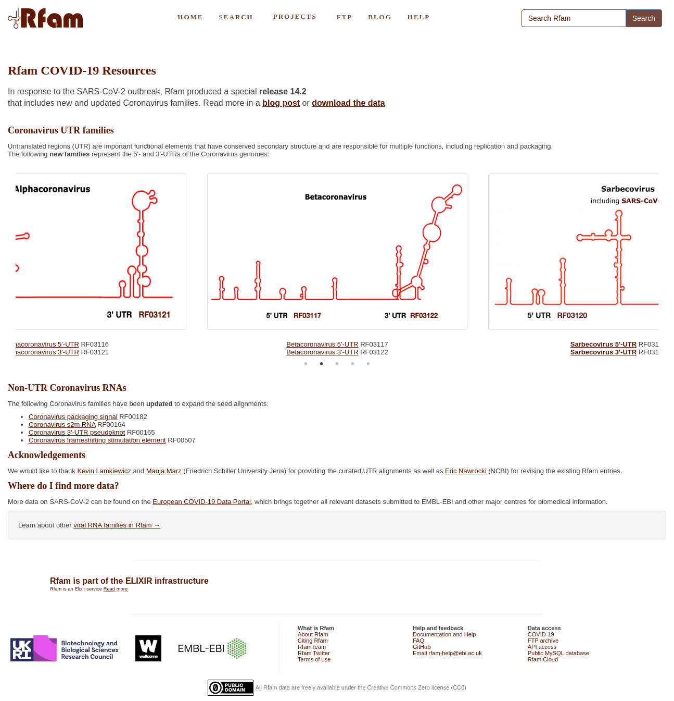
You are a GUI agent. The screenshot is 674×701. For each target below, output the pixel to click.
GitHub (421, 647)
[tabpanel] (337, 262)
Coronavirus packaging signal (73, 417)
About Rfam (313, 634)
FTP (345, 17)
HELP (419, 17)
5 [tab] (368, 364)
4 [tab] (353, 364)
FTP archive (543, 640)
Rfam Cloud (543, 659)
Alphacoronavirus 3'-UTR (41, 352)
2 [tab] (321, 364)
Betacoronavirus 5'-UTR (322, 344)
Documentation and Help (444, 634)
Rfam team (312, 647)
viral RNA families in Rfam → (116, 525)
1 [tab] (306, 364)
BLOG (380, 17)
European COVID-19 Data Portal (201, 502)
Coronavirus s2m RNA (62, 424)
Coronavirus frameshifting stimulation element (97, 440)
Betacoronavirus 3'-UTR (322, 352)
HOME (190, 17)
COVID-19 (541, 634)
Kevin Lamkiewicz (104, 471)
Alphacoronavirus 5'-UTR (41, 344)
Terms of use (314, 659)
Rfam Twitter (314, 653)
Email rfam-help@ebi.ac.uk (447, 653)
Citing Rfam (313, 640)
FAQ (418, 640)
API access (542, 647)
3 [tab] (337, 364)
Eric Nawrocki (465, 471)
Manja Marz (164, 471)
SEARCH (236, 17)
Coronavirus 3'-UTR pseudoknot (77, 432)
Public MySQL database (558, 653)
